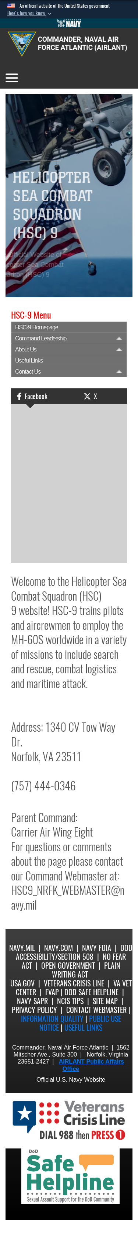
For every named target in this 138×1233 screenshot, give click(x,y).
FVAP (52, 992)
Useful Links (29, 360)
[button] (30, 13)
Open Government (68, 966)
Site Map (105, 1001)
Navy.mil (22, 948)
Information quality (52, 1019)
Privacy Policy (34, 1010)
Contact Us (27, 371)
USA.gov (22, 983)
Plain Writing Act (86, 970)
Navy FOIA (96, 948)
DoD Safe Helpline (91, 992)
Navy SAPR (32, 1001)
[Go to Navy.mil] (69, 23)
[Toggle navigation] (12, 78)
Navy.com (58, 948)
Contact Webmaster (96, 1010)
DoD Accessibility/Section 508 (74, 952)
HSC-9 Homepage (36, 327)
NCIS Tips (70, 1001)
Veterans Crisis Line (74, 983)
